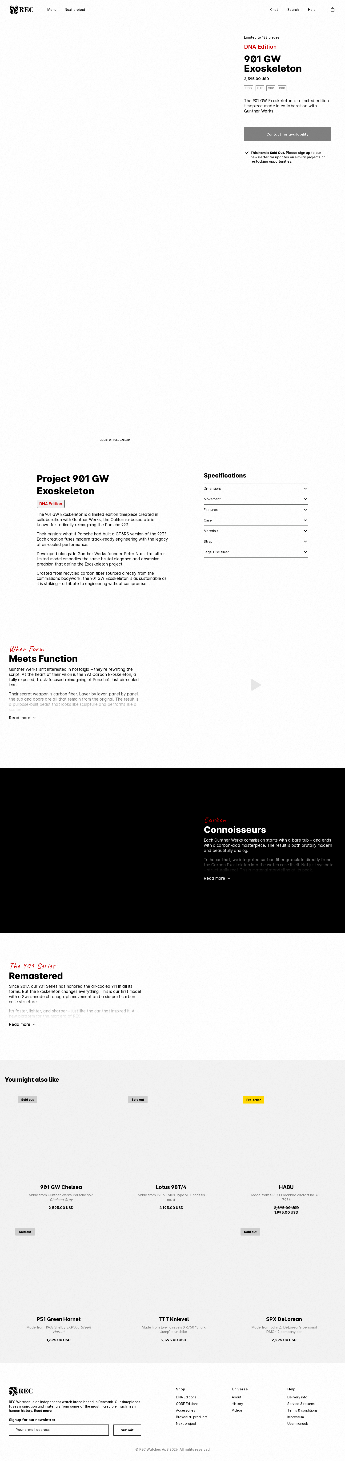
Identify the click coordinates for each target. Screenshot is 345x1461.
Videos (237, 1410)
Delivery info (297, 1397)
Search (293, 10)
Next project (75, 10)
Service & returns (301, 1404)
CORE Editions (187, 1404)
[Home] (21, 9)
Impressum (295, 1417)
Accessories (185, 1410)
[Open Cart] (332, 9)
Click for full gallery (115, 439)
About (236, 1397)
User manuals (298, 1423)
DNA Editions (186, 1397)
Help (312, 10)
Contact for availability (287, 134)
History (237, 1404)
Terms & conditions (302, 1410)
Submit (127, 1430)
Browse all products (192, 1417)
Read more (43, 1411)
